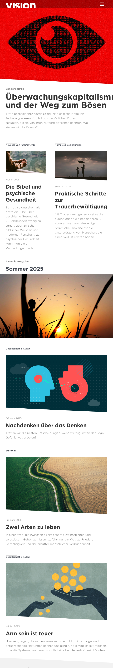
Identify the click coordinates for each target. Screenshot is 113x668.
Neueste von (20, 144)
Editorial (11, 450)
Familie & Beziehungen (68, 144)
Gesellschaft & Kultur (18, 348)
